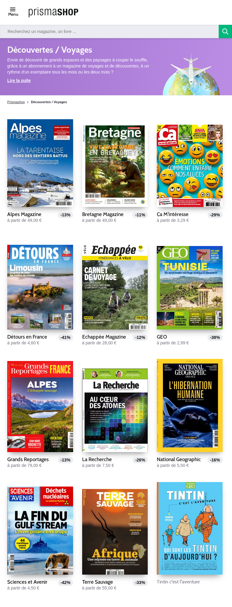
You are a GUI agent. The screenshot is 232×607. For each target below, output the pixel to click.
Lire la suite (19, 80)
